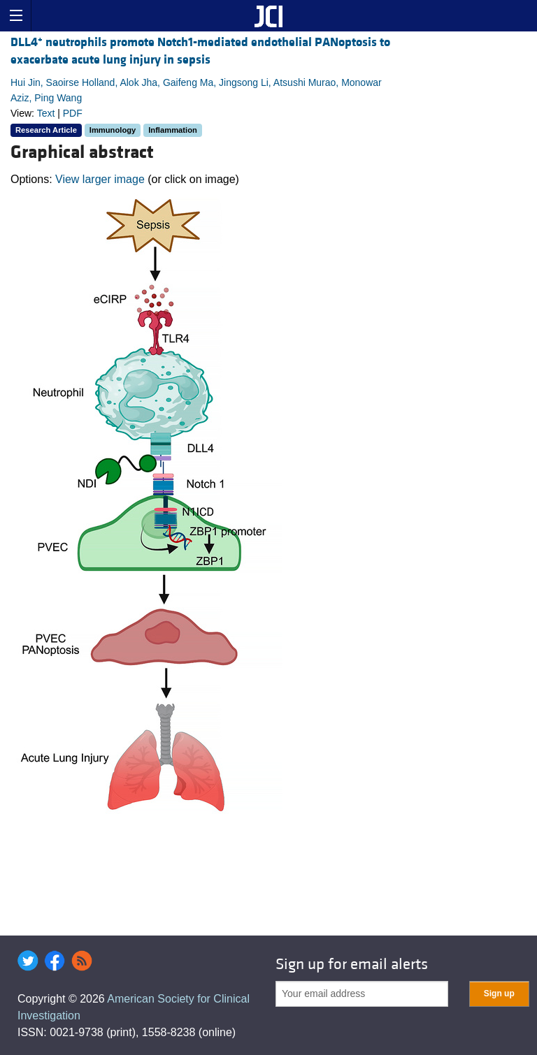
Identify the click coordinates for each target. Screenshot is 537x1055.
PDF (73, 113)
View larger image (100, 179)
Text (46, 113)
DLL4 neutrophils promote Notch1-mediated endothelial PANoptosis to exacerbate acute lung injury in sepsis (200, 51)
